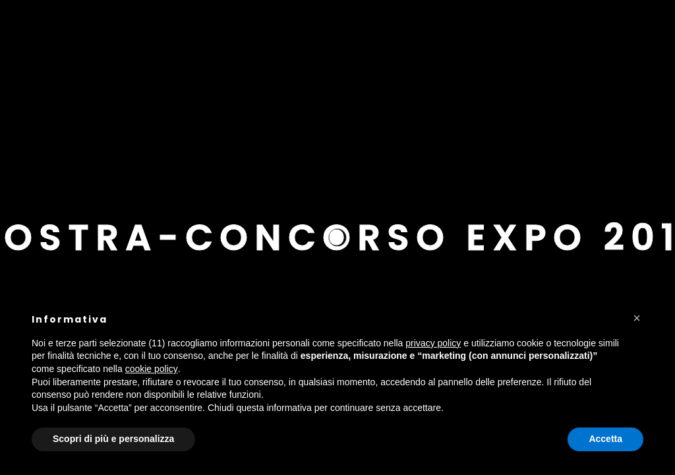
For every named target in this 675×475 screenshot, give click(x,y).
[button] (636, 318)
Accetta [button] (605, 438)
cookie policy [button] (151, 369)
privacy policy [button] (433, 343)
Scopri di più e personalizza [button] (113, 438)
